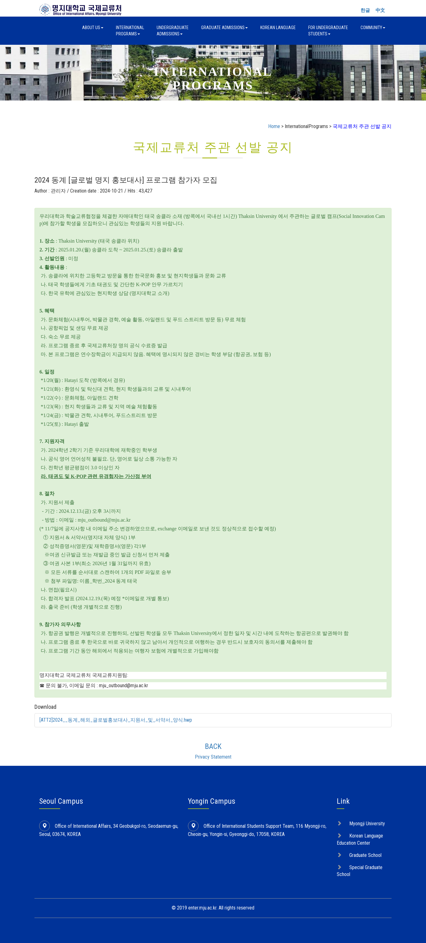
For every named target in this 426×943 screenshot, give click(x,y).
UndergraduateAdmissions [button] (173, 30)
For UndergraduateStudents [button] (328, 30)
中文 (380, 10)
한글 (365, 10)
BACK (213, 746)
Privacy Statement (213, 757)
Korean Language (278, 27)
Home (274, 126)
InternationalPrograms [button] (130, 30)
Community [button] (373, 27)
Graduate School (365, 855)
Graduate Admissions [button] (224, 27)
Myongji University (367, 824)
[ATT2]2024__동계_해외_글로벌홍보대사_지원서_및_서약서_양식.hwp (115, 720)
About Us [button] (92, 27)
